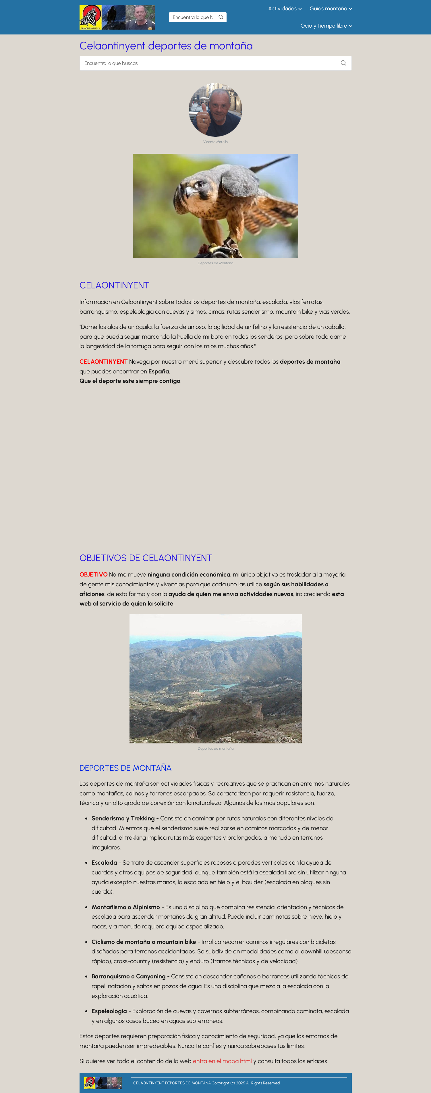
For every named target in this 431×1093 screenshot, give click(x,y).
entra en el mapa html (222, 1061)
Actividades (282, 8)
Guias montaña (328, 8)
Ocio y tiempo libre (324, 25)
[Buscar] (221, 17)
